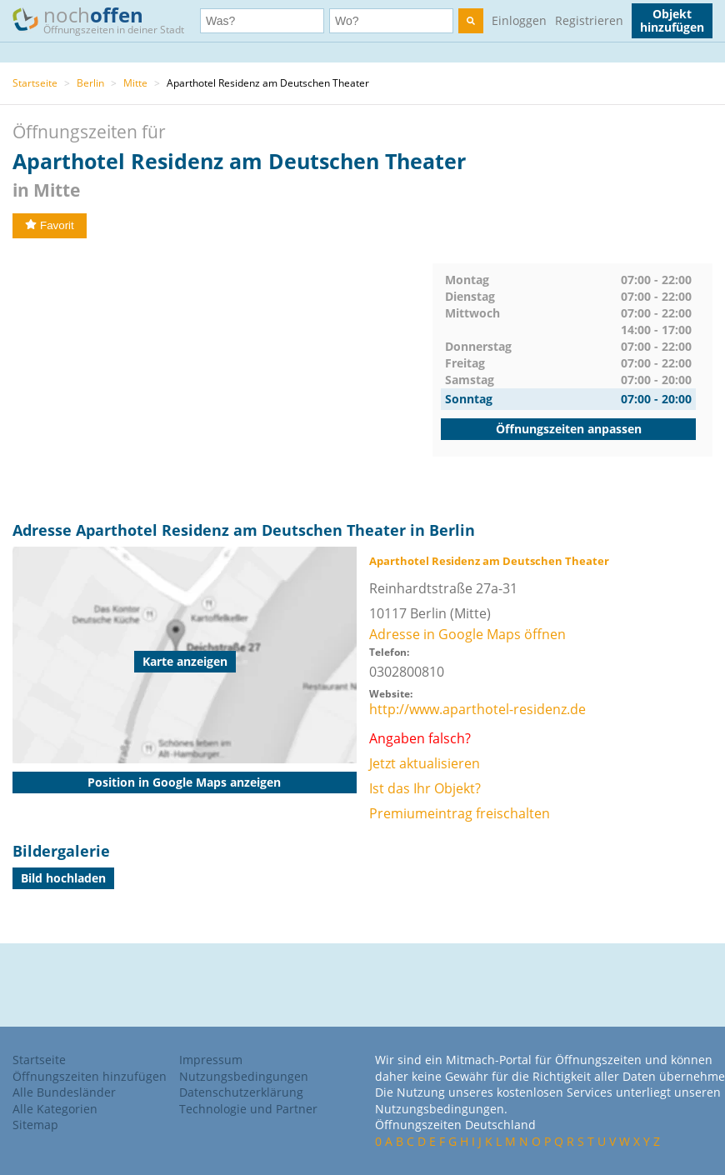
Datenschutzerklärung (241, 1092)
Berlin (90, 83)
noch (106, 19)
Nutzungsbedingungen (243, 1076)
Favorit (49, 225)
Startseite (35, 83)
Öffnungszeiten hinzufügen (89, 1076)
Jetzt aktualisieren (424, 763)
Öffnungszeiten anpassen (569, 429)
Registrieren (589, 20)
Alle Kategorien (55, 1109)
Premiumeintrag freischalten (459, 813)
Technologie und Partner (248, 1109)
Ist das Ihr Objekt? (425, 788)
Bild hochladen (63, 878)
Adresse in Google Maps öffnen (467, 634)
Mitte (135, 83)
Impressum (210, 1060)
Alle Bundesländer (64, 1092)
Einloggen (519, 20)
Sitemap (35, 1124)
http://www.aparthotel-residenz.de (477, 709)
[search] (470, 20)
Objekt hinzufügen (672, 20)
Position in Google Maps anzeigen (184, 782)
